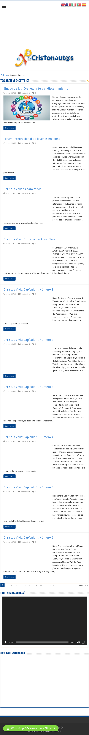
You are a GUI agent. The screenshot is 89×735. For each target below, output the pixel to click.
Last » (53, 585)
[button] (31, 728)
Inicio (4, 75)
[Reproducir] (5, 642)
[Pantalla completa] (83, 642)
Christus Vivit (25, 93)
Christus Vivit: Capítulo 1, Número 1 (28, 289)
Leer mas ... (9, 128)
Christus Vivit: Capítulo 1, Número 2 (28, 340)
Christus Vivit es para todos (22, 189)
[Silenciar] (78, 642)
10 (30, 585)
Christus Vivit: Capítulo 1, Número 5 (28, 487)
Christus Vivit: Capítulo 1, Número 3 (28, 387)
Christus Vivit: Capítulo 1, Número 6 (28, 537)
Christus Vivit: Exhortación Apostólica (29, 239)
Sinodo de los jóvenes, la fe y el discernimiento (35, 88)
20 (36, 585)
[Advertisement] (44, 26)
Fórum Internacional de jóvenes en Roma (31, 139)
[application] (44, 621)
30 (41, 585)
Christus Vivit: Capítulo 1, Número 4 (28, 437)
